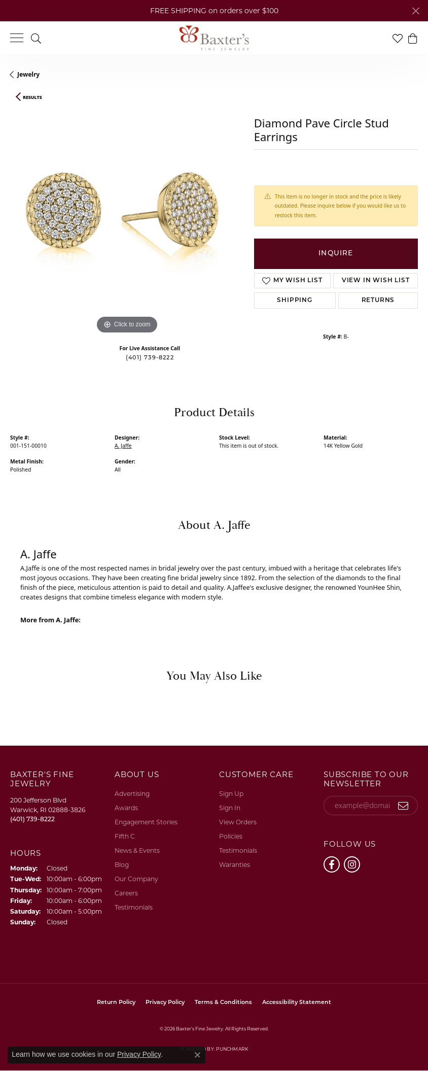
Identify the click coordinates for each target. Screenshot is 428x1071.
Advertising (132, 793)
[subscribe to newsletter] (403, 805)
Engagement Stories (146, 822)
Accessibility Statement (296, 1003)
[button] (36, 37)
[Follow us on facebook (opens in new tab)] (332, 864)
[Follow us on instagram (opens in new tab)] (352, 864)
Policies (230, 836)
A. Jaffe (123, 445)
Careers (126, 893)
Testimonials (134, 907)
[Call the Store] (32, 819)
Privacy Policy (165, 1003)
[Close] (415, 11)
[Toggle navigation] (16, 37)
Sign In (229, 808)
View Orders (238, 822)
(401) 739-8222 (150, 358)
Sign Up (231, 793)
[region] (127, 220)
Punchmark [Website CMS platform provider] (232, 1049)
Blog (122, 864)
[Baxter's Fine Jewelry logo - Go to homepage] (214, 38)
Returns (378, 300)
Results (32, 97)
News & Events (137, 850)
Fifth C (125, 836)
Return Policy (116, 1003)
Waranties (234, 864)
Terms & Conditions (223, 1003)
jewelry (28, 74)
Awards (126, 808)
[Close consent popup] (197, 1055)
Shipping (294, 300)
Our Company (136, 879)
